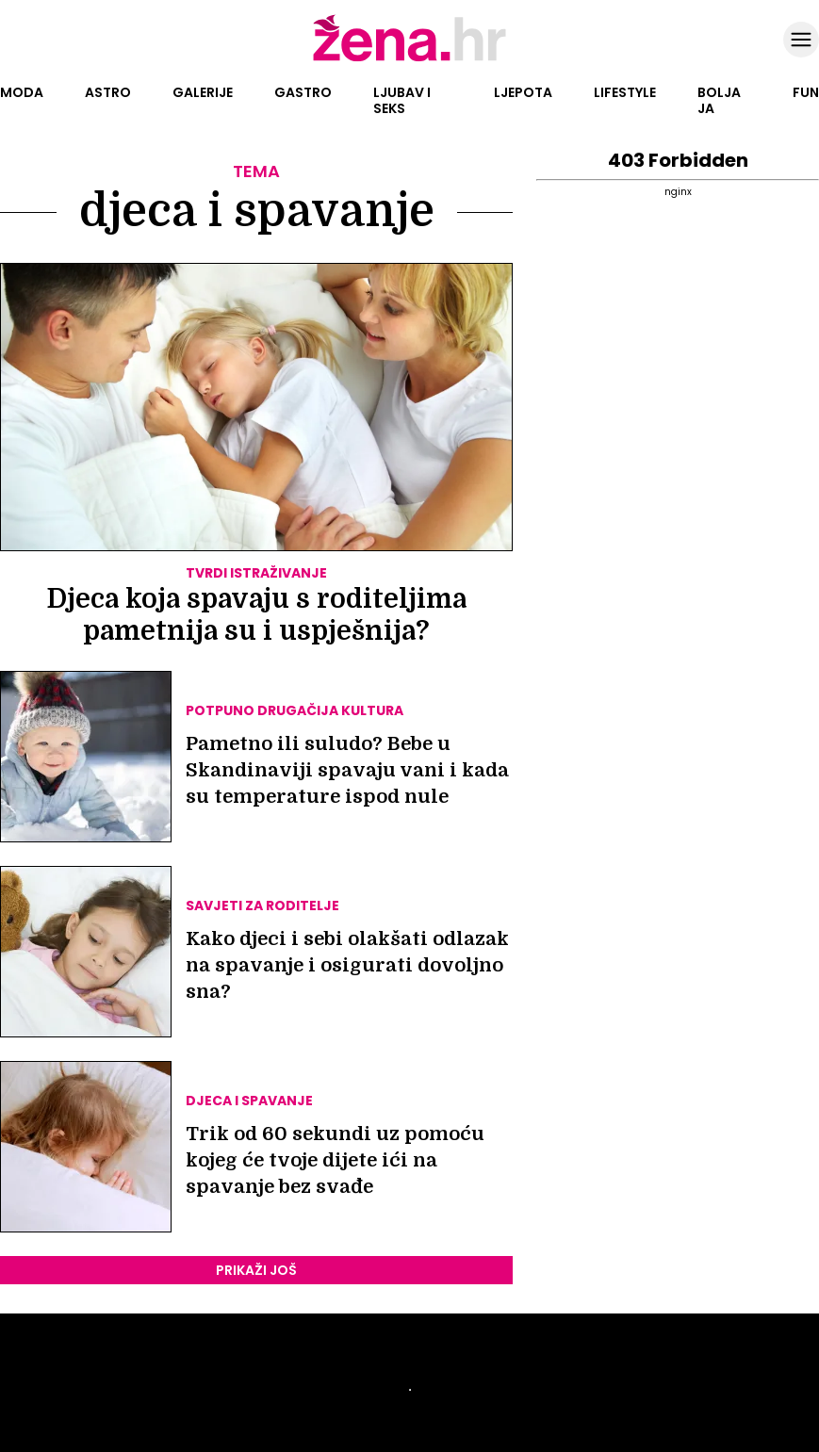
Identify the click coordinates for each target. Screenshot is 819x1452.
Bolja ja (719, 100)
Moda (21, 92)
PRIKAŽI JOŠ (256, 1270)
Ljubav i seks (402, 100)
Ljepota (523, 92)
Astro (108, 92)
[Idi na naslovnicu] (409, 59)
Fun (806, 92)
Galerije (202, 92)
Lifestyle (625, 92)
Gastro (303, 92)
